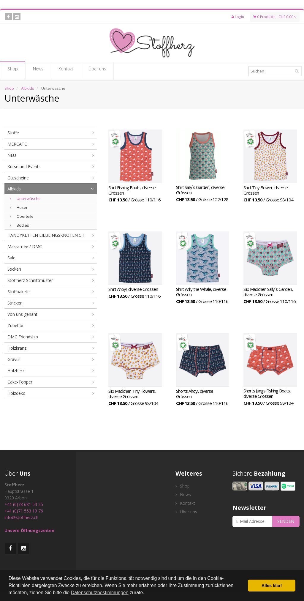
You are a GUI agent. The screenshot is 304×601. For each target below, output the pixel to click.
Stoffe (13, 132)
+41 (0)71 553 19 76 (23, 511)
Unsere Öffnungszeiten (29, 530)
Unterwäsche (25, 198)
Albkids (27, 88)
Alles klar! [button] (272, 585)
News (38, 70)
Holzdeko (16, 393)
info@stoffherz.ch (21, 517)
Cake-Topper (19, 382)
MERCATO (17, 144)
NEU (11, 155)
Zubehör (15, 325)
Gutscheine (18, 178)
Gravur (13, 359)
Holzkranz (16, 348)
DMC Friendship (22, 337)
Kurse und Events (24, 166)
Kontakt (65, 70)
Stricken (15, 303)
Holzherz (15, 370)
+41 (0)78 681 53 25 (23, 504)
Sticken (14, 269)
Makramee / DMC (24, 246)
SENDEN (285, 521)
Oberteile (22, 216)
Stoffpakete (18, 291)
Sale (11, 258)
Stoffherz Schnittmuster (30, 280)
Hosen (19, 207)
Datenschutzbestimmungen (100, 592)
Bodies (19, 225)
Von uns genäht (22, 314)
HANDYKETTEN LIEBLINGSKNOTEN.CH (45, 235)
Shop (13, 70)
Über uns (97, 70)
